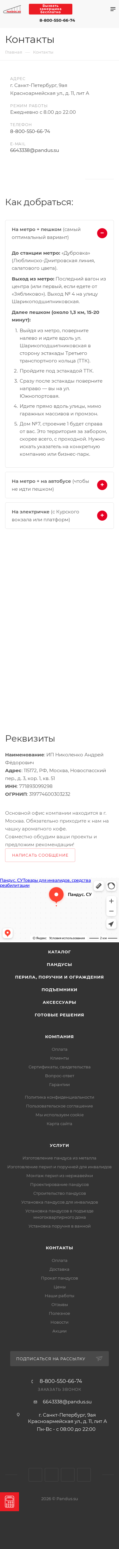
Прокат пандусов (59, 1277)
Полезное (59, 1313)
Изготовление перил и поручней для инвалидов (59, 1166)
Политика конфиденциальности (59, 1097)
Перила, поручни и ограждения (59, 977)
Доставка (59, 1269)
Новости (59, 1322)
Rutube (45, 179)
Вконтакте (12, 179)
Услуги (59, 1145)
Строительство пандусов (59, 1193)
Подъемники (59, 989)
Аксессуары (59, 1002)
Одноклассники (29, 179)
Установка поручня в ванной (60, 1225)
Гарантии (59, 1084)
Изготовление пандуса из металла (59, 1157)
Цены (60, 1286)
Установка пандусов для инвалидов (59, 1202)
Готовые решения (59, 1014)
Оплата (60, 1049)
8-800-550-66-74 (57, 20)
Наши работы (59, 1295)
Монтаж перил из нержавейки (59, 1175)
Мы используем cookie (60, 1114)
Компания (59, 1036)
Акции (59, 1330)
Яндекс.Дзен (62, 179)
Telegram (92, 9)
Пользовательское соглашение (59, 1105)
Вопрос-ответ (59, 1075)
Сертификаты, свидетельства (60, 1066)
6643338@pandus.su (34, 150)
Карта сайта (59, 1123)
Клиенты (59, 1058)
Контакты (59, 1247)
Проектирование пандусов (59, 1184)
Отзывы (59, 1304)
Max (81, 9)
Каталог (59, 951)
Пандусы (59, 964)
